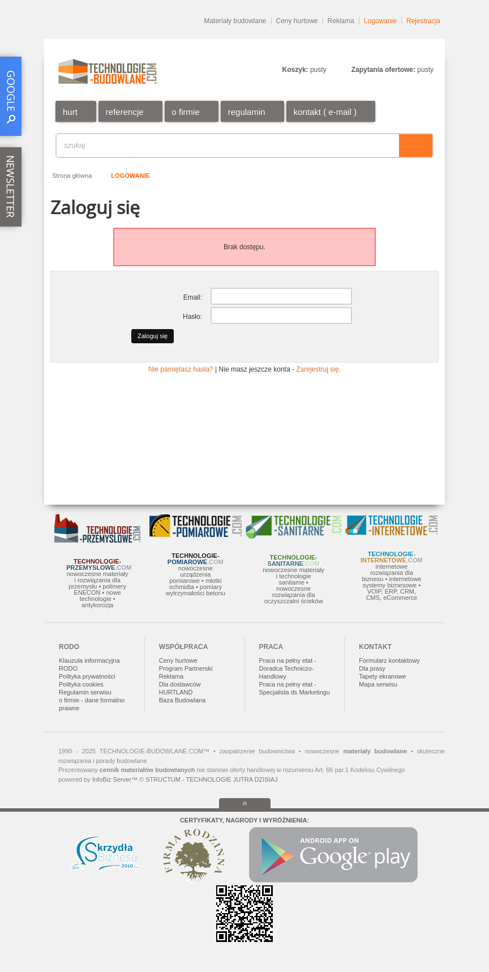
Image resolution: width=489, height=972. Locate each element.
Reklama (341, 21)
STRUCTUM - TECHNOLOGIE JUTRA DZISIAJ (211, 779)
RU (407, 48)
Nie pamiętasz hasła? (180, 369)
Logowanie (380, 21)
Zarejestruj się (317, 369)
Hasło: (192, 317)
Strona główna (72, 175)
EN (384, 48)
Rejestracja (423, 21)
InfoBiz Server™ (115, 779)
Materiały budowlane (235, 21)
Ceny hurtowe (297, 21)
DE (429, 48)
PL (362, 48)
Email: (192, 297)
